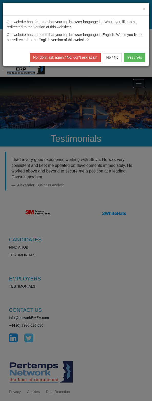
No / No (112, 57)
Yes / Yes (134, 57)
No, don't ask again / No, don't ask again (65, 57)
